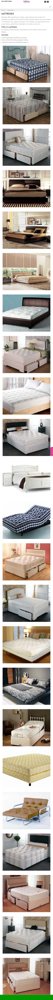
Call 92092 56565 (6, 1)
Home (3, 10)
